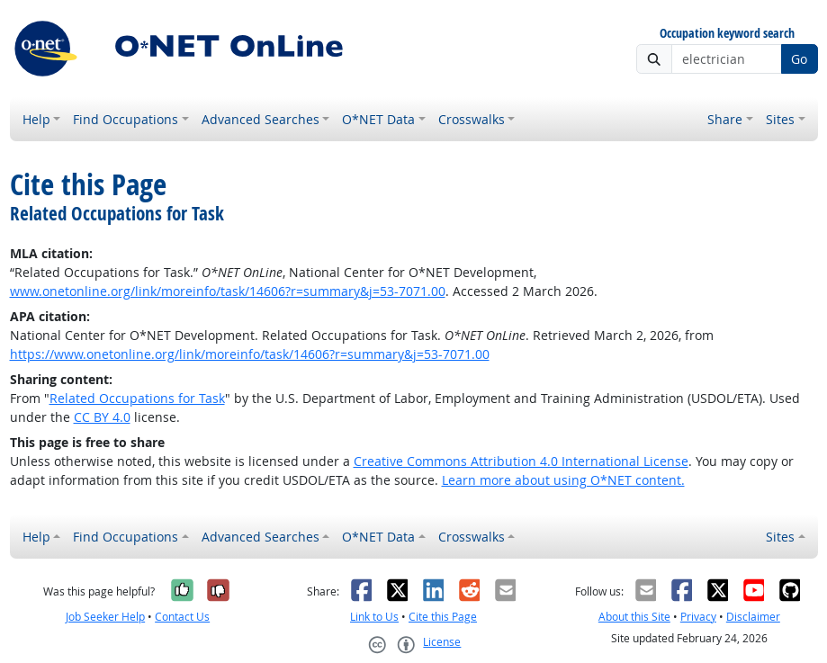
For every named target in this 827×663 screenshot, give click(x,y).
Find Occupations (125, 119)
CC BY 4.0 (102, 417)
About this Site (634, 616)
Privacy (698, 616)
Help (36, 119)
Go (799, 58)
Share (724, 119)
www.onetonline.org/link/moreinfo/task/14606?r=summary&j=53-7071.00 (227, 291)
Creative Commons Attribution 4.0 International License (521, 461)
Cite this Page (443, 616)
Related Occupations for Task (137, 398)
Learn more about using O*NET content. (563, 479)
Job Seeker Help (105, 616)
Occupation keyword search (727, 33)
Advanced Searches (260, 119)
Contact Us (182, 616)
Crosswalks (471, 119)
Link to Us (374, 616)
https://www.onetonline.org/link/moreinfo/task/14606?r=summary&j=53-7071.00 (250, 354)
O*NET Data (378, 119)
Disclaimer (753, 616)
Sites (780, 119)
